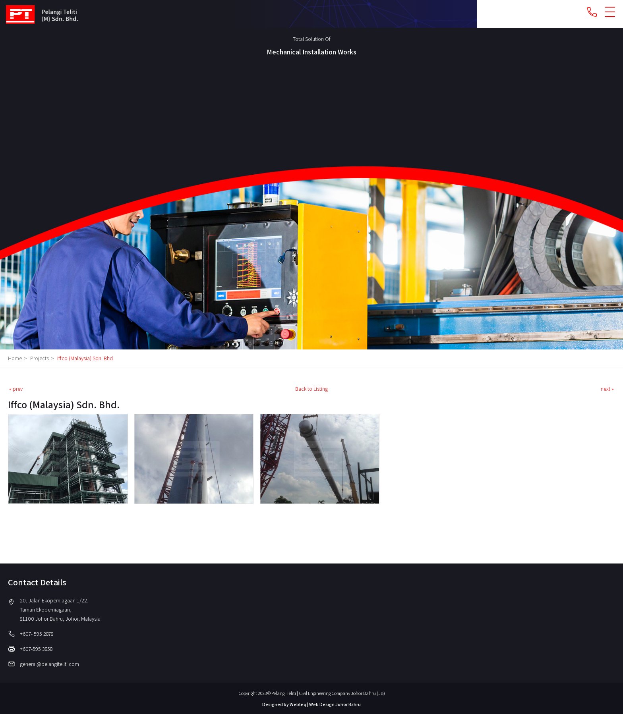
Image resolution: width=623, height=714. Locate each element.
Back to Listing (311, 388)
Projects (43, 358)
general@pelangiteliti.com (49, 664)
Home (18, 358)
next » (607, 388)
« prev (16, 388)
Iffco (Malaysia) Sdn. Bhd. (85, 358)
